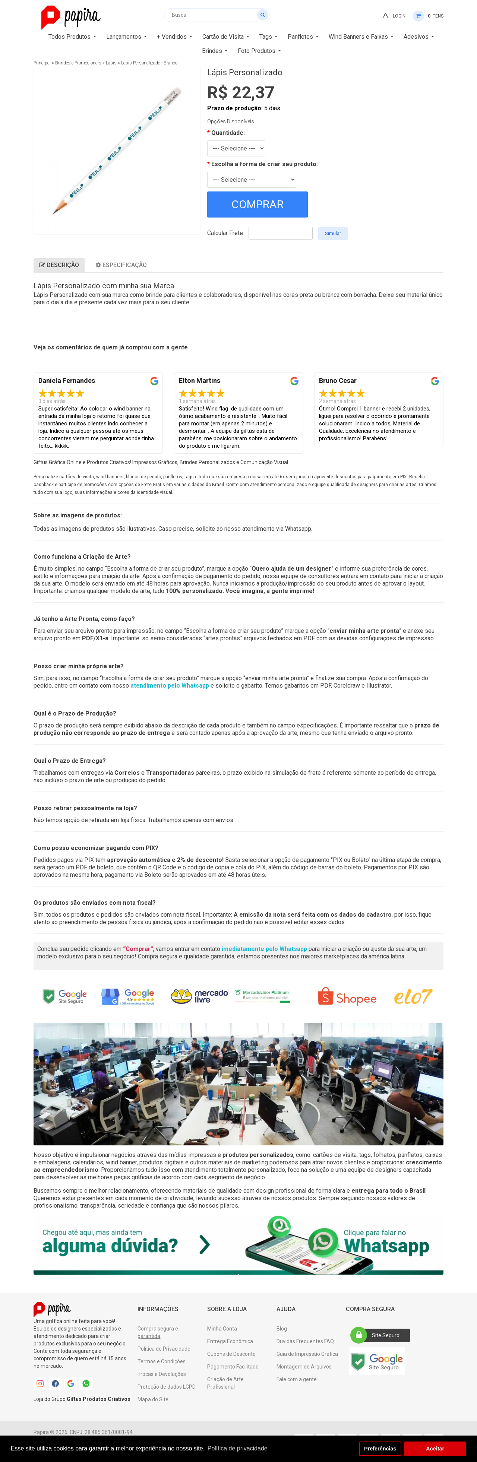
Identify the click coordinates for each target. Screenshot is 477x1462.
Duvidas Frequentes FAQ (305, 1341)
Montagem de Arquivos (304, 1367)
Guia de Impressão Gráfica (307, 1354)
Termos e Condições (162, 1361)
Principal (42, 63)
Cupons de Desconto (231, 1354)
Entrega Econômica (230, 1341)
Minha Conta (222, 1329)
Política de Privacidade (164, 1349)
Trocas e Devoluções (162, 1374)
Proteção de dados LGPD (167, 1387)
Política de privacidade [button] (238, 1448)
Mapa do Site (153, 1399)
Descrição (59, 265)
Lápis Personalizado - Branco (149, 63)
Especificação (121, 265)
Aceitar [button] (435, 1449)
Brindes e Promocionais (78, 63)
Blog (282, 1329)
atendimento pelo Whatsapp (169, 685)
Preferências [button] (380, 1449)
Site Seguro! (378, 1335)
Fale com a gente (297, 1379)
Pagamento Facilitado (233, 1367)
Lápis (111, 63)
